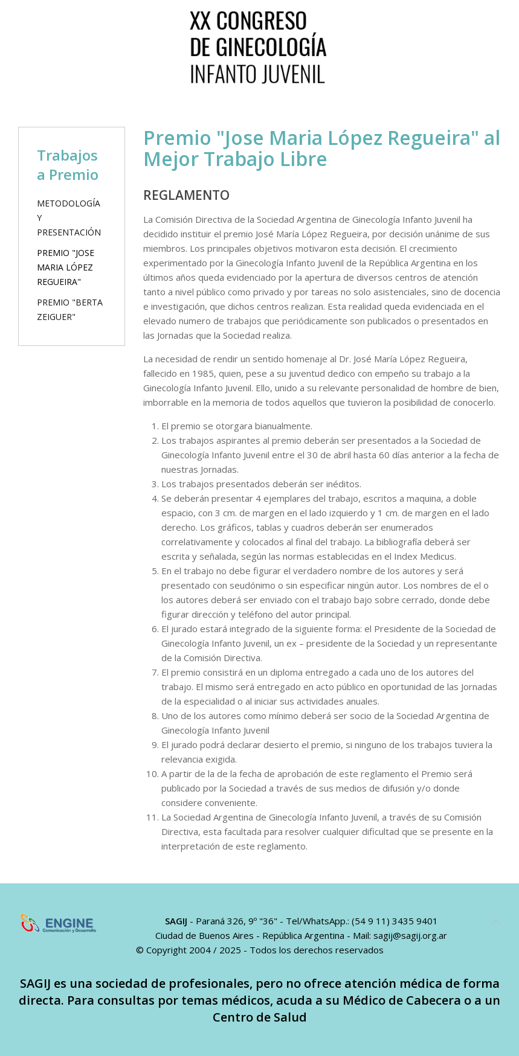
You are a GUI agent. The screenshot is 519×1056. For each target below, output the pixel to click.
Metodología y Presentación (69, 217)
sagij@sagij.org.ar (410, 935)
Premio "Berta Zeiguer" (70, 309)
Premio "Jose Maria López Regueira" (65, 267)
